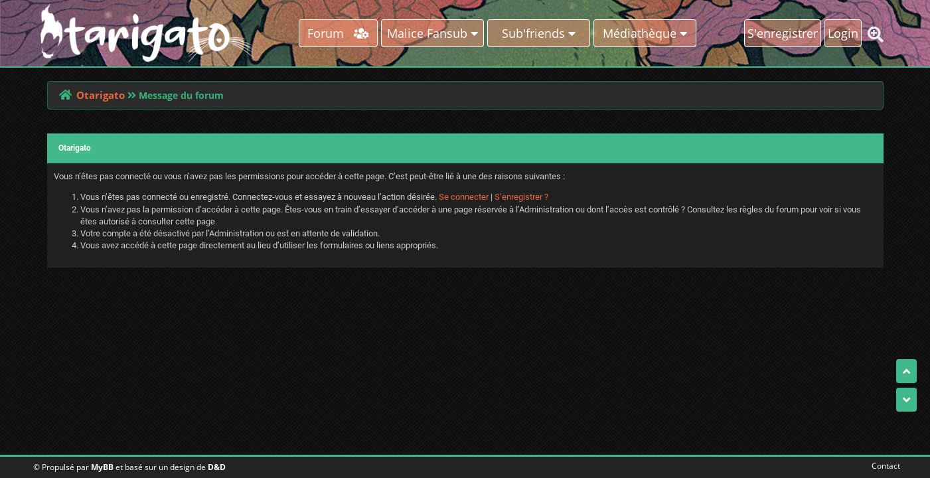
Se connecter (464, 197)
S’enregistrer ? (521, 197)
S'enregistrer (782, 33)
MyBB (102, 467)
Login (843, 33)
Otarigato (100, 95)
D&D (217, 467)
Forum (338, 33)
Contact (883, 465)
